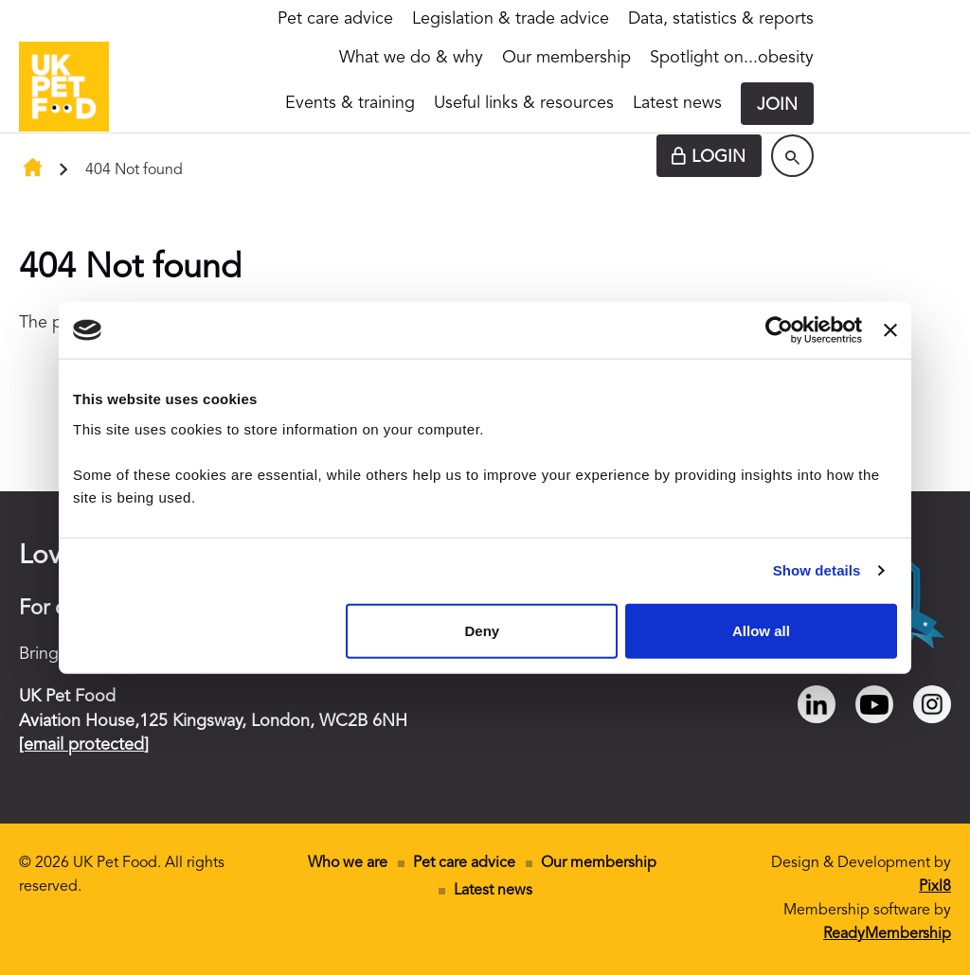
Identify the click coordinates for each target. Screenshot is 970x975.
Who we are (347, 863)
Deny (482, 630)
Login (718, 157)
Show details (817, 570)
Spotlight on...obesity (732, 57)
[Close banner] (890, 330)
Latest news (677, 103)
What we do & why (411, 57)
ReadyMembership (887, 934)
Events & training (350, 103)
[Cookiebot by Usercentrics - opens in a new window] (779, 330)
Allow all (761, 630)
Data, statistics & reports (721, 18)
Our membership (566, 57)
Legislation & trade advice (510, 18)
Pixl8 (935, 887)
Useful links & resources (524, 103)
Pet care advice (335, 18)
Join (777, 105)
